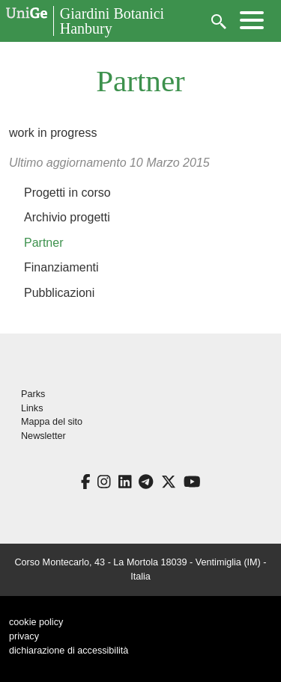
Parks (33, 394)
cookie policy (36, 622)
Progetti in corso (67, 192)
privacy (24, 636)
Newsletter (43, 436)
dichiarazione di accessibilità (68, 650)
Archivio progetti (67, 217)
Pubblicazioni (59, 292)
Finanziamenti (61, 267)
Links (32, 408)
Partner (43, 242)
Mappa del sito (51, 422)
